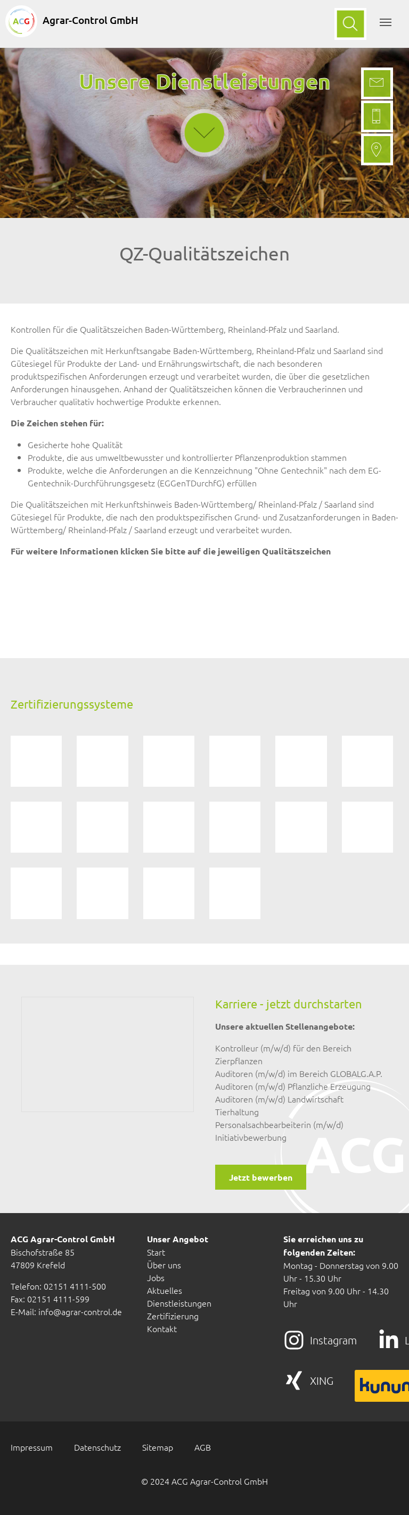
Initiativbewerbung (251, 1137)
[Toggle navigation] (385, 22)
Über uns (164, 1264)
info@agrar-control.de (80, 1311)
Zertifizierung (173, 1316)
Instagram (333, 1340)
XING (321, 1380)
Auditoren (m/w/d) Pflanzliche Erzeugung (293, 1086)
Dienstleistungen (179, 1303)
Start (156, 1252)
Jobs (156, 1277)
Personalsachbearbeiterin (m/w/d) (279, 1124)
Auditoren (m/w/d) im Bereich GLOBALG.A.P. (298, 1073)
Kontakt (162, 1328)
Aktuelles (164, 1290)
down (204, 104)
